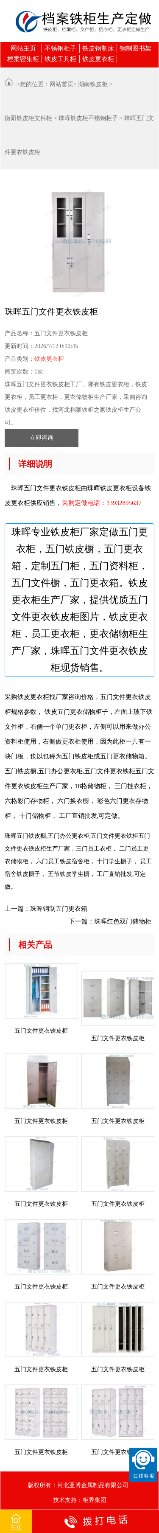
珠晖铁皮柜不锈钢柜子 (88, 118)
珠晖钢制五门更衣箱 (58, 908)
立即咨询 (41, 438)
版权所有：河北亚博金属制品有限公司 (78, 1485)
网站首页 (61, 84)
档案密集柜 (23, 59)
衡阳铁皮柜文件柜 (28, 118)
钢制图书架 (135, 48)
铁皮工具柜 (60, 59)
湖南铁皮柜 (93, 84)
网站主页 (23, 48)
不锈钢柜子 (60, 48)
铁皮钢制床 (98, 48)
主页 (16, 1522)
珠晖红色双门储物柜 (122, 921)
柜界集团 (94, 1500)
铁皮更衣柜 (98, 59)
